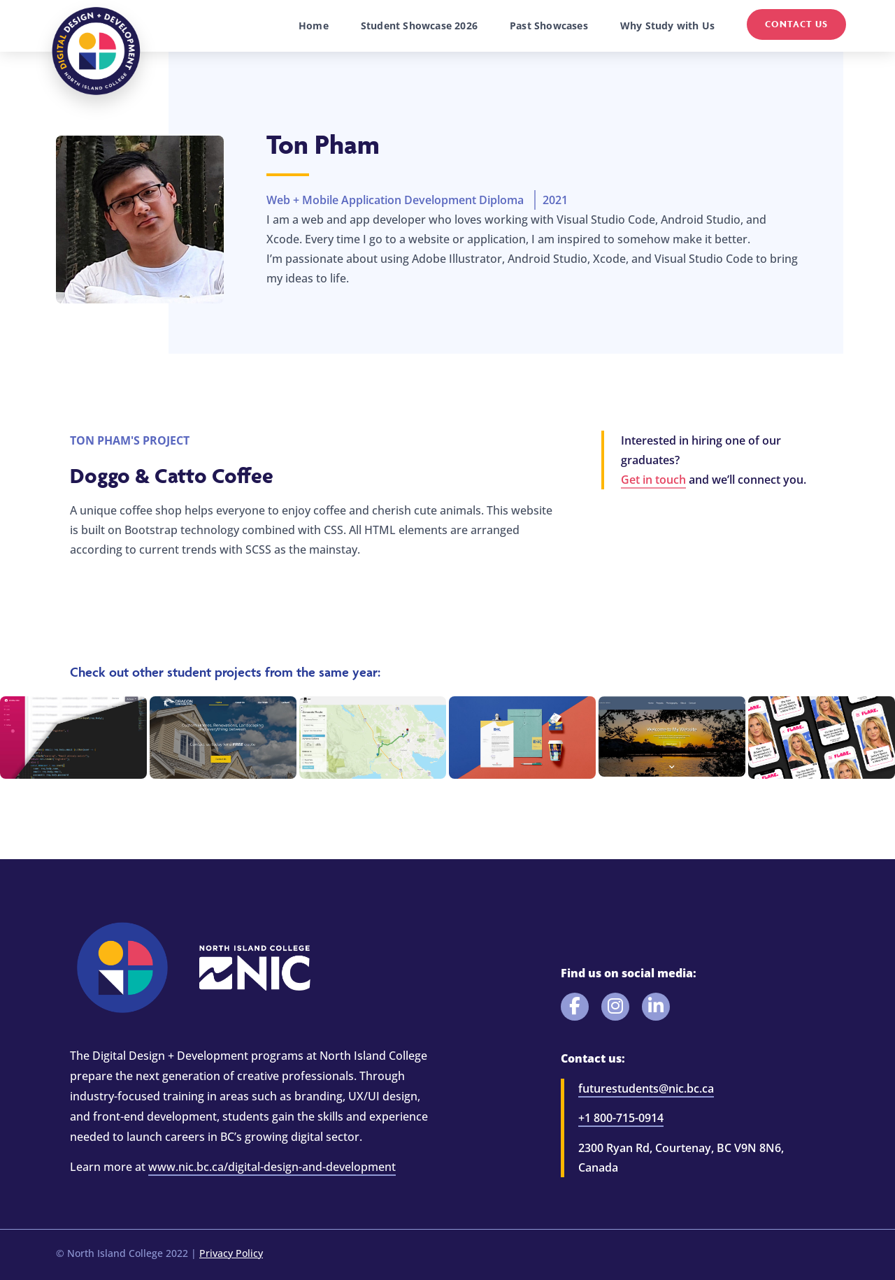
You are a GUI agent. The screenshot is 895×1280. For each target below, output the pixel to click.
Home (314, 25)
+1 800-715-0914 (621, 1118)
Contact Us (796, 24)
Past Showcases (549, 25)
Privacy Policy (231, 1253)
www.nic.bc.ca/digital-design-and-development (272, 1166)
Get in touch (653, 479)
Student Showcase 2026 (419, 25)
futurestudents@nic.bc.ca (646, 1088)
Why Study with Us (667, 25)
